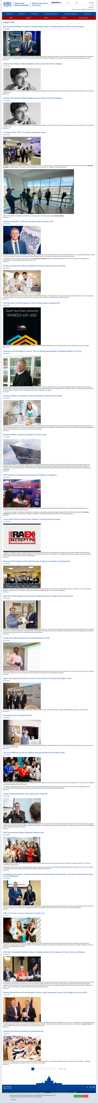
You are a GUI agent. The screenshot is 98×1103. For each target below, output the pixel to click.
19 (5, 437)
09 (5, 134)
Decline (85, 1096)
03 (4, 398)
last (65, 1069)
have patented (22, 427)
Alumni (46, 17)
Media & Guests (84, 17)
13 (5, 66)
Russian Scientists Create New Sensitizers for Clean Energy (24, 435)
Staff (11, 17)
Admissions (35, 14)
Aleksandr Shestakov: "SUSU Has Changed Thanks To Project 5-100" (28, 221)
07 (5, 353)
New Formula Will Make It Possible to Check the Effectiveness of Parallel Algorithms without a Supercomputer (43, 27)
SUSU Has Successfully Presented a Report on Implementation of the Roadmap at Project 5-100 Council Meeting (44, 952)
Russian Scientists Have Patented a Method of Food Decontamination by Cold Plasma (34, 266)
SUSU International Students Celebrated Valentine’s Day (23, 832)
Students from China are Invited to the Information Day (23, 1031)
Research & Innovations (52, 14)
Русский (91, 2)
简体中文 (91, 7)
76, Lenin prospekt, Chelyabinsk (59, 1092)
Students (29, 17)
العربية (92, 5)
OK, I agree (78, 1096)
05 (5, 29)
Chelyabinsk (88, 14)
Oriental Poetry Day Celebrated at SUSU (17, 715)
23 (5, 305)
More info (13, 1099)
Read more (6, 59)
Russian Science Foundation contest (31, 387)
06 (4, 134)
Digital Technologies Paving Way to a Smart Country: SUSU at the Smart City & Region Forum (37, 678)
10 (4, 66)
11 (4, 915)
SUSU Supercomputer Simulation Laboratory (78, 58)
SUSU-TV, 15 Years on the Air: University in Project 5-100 (23, 913)
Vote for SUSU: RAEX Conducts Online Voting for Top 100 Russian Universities (31, 519)
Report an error (7, 1088)
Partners (64, 17)
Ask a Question (7, 1086)
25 (5, 717)
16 (5, 995)
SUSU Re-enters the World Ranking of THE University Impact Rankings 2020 (31, 303)
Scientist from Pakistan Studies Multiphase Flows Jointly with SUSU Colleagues (32, 64)
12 (5, 477)
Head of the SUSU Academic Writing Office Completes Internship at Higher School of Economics (38, 596)
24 (5, 398)
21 (5, 915)
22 (5, 835)
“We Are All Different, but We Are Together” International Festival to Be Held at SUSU (34, 753)
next (60, 1069)
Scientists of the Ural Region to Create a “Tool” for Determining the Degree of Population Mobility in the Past (42, 351)
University (9, 14)
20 (5, 878)
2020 (8, 66)
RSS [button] (87, 1087)
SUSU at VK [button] (90, 1087)
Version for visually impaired (83, 9)
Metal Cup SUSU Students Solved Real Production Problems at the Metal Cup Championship (36, 561)
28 (5, 680)
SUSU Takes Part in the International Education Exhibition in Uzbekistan (30, 475)
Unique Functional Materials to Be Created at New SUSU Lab (25, 794)
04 (4, 305)
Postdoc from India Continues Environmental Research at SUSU (26, 638)
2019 (8, 915)
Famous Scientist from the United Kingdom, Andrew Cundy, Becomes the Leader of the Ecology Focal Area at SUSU (45, 992)
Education (22, 14)
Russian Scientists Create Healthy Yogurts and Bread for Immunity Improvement (32, 396)
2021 (8, 29)
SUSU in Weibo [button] (93, 1087)
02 (4, 29)
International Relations (71, 14)
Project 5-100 (12, 91)
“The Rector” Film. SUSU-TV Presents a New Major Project (24, 132)
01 (4, 878)
